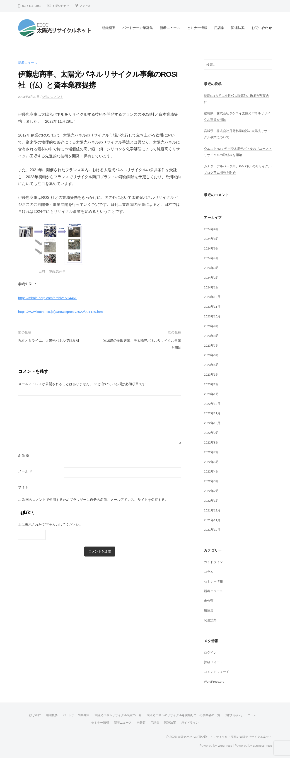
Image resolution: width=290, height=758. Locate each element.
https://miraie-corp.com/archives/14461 (51, 298)
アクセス (88, 5)
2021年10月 (213, 529)
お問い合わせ (62, 5)
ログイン (211, 652)
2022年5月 (212, 462)
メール (25, 471)
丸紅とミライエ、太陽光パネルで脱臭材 (52, 340)
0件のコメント (56, 96)
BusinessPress (261, 745)
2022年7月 (212, 452)
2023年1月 (212, 394)
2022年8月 (212, 442)
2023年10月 (213, 316)
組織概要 (109, 28)
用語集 (219, 28)
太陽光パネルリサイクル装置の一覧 (116, 715)
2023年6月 (212, 355)
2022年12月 (213, 403)
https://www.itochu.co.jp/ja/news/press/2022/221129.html (66, 311)
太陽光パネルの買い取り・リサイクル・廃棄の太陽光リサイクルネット (221, 736)
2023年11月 (213, 306)
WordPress (221, 745)
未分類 (209, 600)
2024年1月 (212, 287)
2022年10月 (213, 423)
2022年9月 (212, 432)
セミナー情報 (197, 28)
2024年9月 (212, 229)
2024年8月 (212, 238)
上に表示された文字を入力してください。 (50, 524)
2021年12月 (213, 510)
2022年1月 (212, 500)
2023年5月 (212, 365)
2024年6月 (212, 248)
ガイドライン (214, 562)
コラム (209, 571)
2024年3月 (212, 268)
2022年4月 (212, 471)
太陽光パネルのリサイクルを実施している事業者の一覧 (186, 715)
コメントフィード (217, 672)
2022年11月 (213, 413)
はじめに (28, 715)
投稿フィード (214, 662)
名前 (23, 456)
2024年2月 (212, 277)
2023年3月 (212, 374)
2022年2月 (212, 491)
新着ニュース (170, 28)
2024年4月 (212, 258)
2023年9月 (212, 326)
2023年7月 (212, 345)
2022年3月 (212, 481)
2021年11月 (213, 520)
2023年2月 (212, 384)
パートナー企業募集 (137, 28)
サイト (23, 487)
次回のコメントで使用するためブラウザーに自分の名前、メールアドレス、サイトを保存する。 (95, 499)
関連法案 (238, 28)
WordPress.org (215, 681)
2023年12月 (213, 297)
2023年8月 (212, 336)
